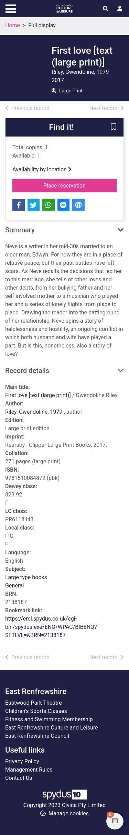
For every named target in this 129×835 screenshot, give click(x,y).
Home (12, 25)
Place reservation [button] (80, 185)
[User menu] (119, 9)
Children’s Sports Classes (36, 711)
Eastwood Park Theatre (33, 703)
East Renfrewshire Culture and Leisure (51, 727)
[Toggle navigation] (11, 8)
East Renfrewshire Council (37, 736)
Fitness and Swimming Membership (49, 719)
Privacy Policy (22, 761)
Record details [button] (27, 370)
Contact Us (18, 778)
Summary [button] (20, 230)
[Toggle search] (105, 9)
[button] (113, 127)
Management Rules (29, 769)
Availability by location (42, 169)
